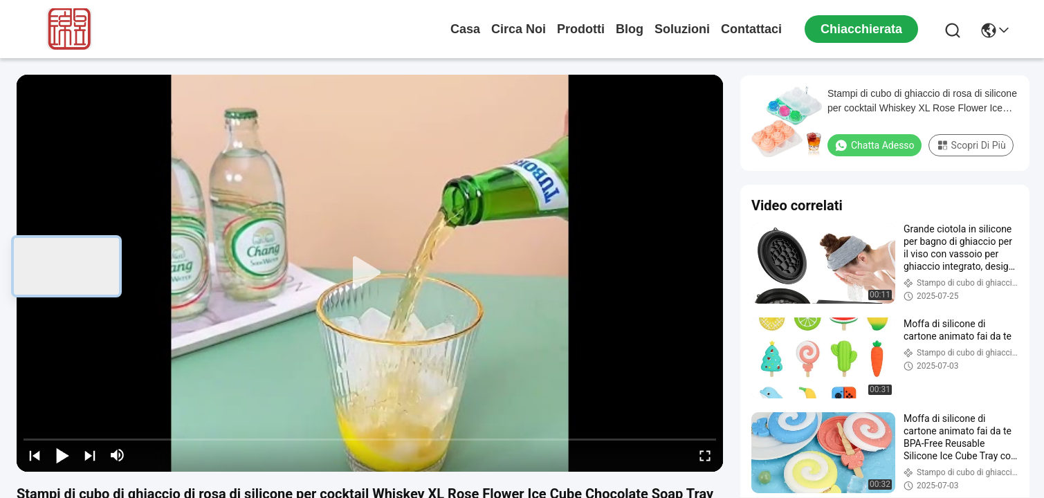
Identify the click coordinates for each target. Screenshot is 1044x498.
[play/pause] (62, 455)
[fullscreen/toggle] (705, 455)
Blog (629, 29)
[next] (90, 455)
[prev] (34, 455)
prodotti (581, 29)
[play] (370, 273)
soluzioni (682, 29)
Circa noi (518, 29)
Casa (465, 29)
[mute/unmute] (117, 455)
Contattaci (751, 29)
